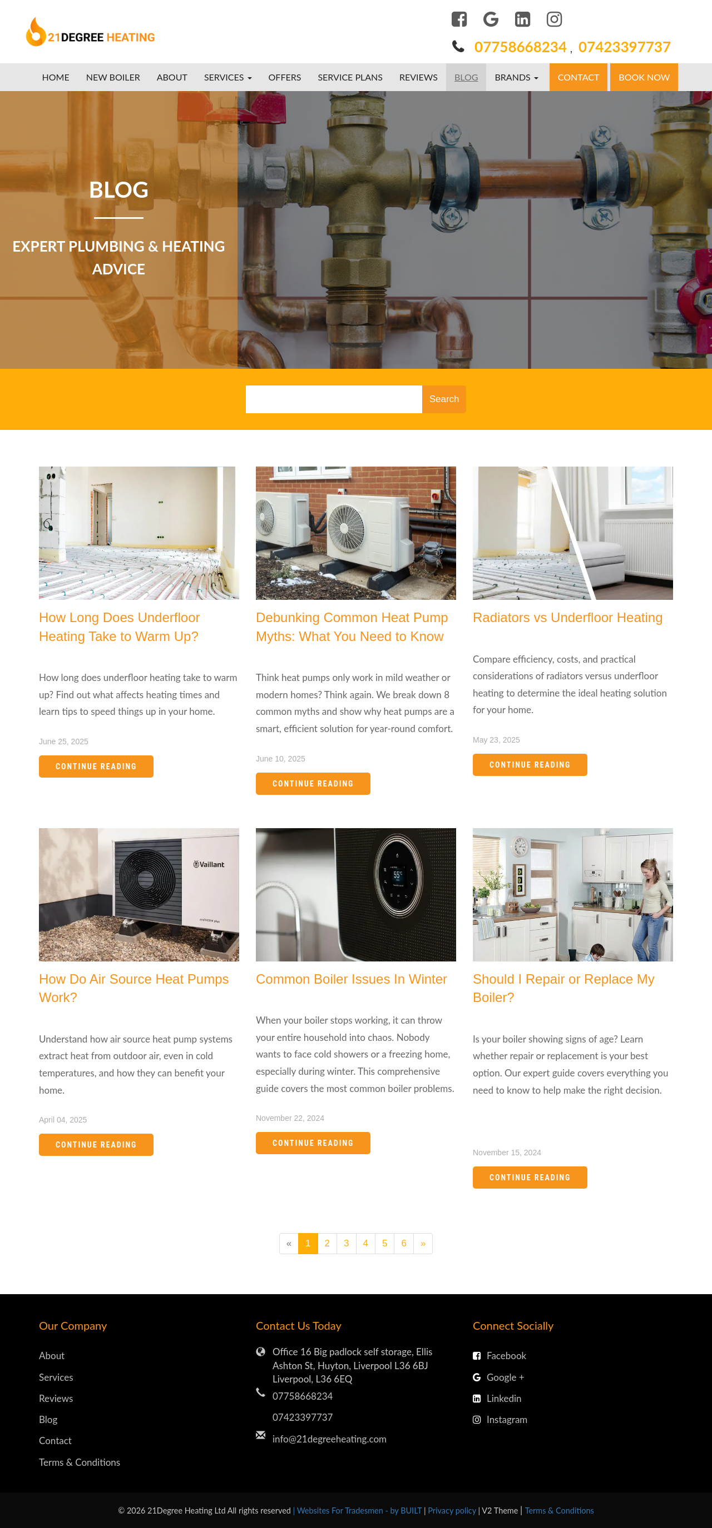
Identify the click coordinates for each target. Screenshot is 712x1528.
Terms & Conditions (79, 1462)
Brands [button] (516, 77)
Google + (499, 1377)
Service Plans (350, 77)
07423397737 (624, 47)
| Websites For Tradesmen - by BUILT (358, 1510)
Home (56, 77)
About (172, 77)
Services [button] (228, 77)
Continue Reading (96, 766)
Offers (285, 77)
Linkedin (497, 1398)
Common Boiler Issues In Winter (351, 978)
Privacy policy (453, 1510)
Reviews (418, 77)
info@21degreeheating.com (330, 1439)
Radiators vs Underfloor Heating (568, 617)
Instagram (500, 1419)
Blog (466, 77)
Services (56, 1377)
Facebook (499, 1355)
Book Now (644, 77)
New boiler (113, 77)
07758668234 (520, 47)
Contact (579, 77)
